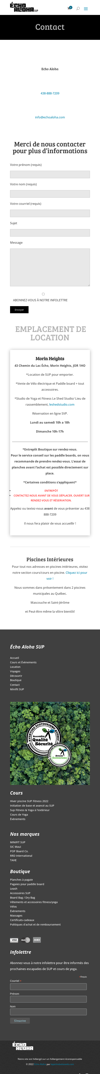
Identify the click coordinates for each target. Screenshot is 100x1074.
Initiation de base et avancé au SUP (32, 805)
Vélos (13, 906)
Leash (13, 888)
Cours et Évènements (23, 662)
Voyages (15, 671)
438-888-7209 (50, 93)
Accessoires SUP (20, 893)
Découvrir (16, 676)
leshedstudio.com (61, 404)
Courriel (15, 981)
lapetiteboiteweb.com (62, 1064)
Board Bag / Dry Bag (22, 897)
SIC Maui (15, 846)
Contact (15, 685)
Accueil (14, 658)
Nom (13, 1006)
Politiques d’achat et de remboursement (35, 924)
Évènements (17, 819)
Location (15, 667)
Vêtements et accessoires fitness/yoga (34, 902)
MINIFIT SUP (17, 842)
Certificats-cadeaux (22, 920)
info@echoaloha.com (50, 117)
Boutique (15, 680)
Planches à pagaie (21, 879)
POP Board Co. (19, 851)
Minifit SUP (17, 689)
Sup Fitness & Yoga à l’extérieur (30, 810)
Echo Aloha (40, 1064)
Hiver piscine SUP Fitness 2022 (29, 801)
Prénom (14, 993)
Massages (16, 915)
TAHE (13, 860)
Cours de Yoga (19, 814)
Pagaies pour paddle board (27, 884)
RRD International (21, 855)
